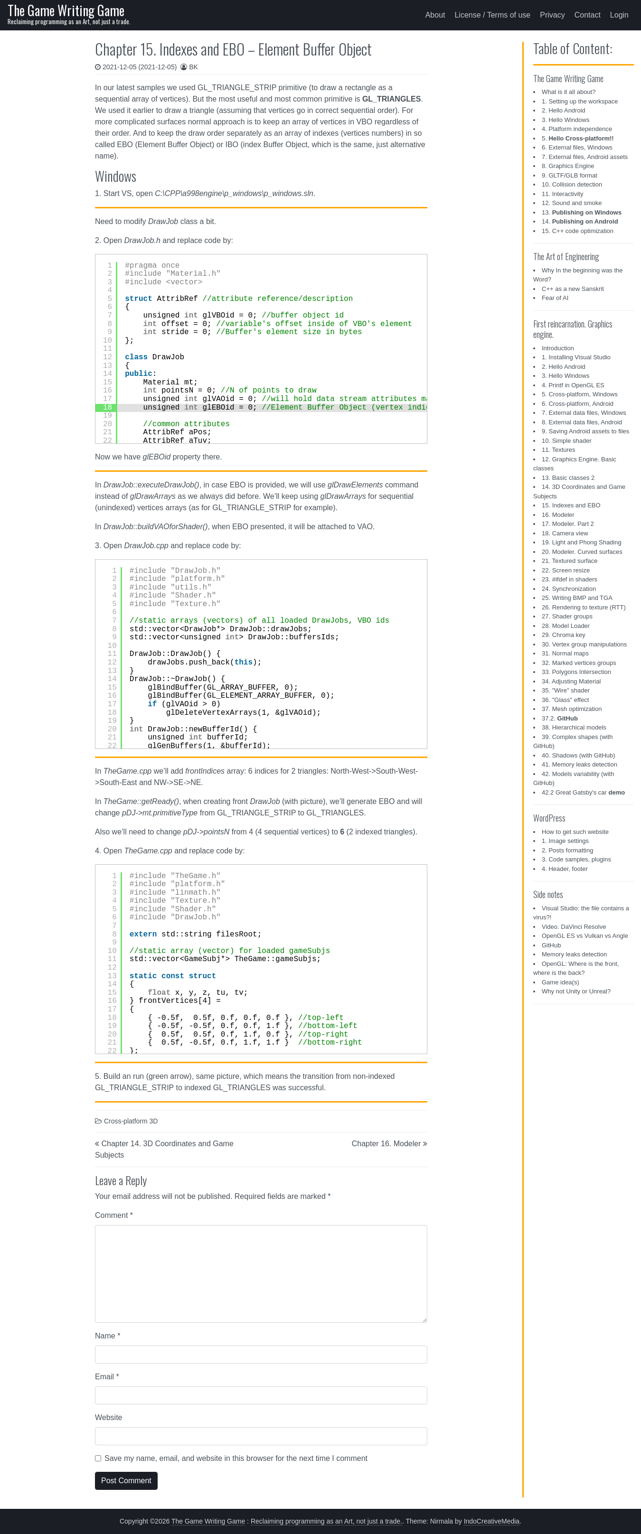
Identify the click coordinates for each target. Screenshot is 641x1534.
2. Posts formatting (567, 850)
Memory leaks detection (574, 954)
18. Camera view (565, 533)
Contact (588, 15)
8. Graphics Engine (568, 165)
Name (107, 1336)
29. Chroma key (563, 634)
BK (193, 67)
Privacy (552, 15)
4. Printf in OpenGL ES (573, 385)
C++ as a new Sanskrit (573, 288)
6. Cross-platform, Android (577, 403)
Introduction (558, 348)
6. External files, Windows (577, 147)
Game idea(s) (560, 982)
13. (582, 212)
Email (107, 1377)
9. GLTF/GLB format (569, 175)
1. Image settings (565, 840)
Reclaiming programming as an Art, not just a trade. (326, 1521)
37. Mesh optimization (572, 708)
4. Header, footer (565, 868)
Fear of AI (555, 297)
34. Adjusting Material (571, 681)
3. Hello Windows (565, 119)
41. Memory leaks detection (579, 764)
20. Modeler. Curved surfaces (582, 551)
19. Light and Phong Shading (582, 542)
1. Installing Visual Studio (576, 357)
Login (619, 15)
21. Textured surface (570, 560)
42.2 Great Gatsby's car (583, 792)
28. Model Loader (566, 625)
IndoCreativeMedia (492, 1521)
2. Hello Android (563, 110)
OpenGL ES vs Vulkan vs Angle (585, 935)
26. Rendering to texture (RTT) (584, 607)
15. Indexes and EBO (571, 505)
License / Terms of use (492, 15)
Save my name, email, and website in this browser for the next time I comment (236, 1458)
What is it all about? (568, 91)
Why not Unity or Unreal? (576, 991)
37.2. (560, 718)
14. (580, 221)
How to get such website (575, 831)
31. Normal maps (565, 653)
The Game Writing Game (66, 10)
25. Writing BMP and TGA (577, 597)
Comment (114, 1215)
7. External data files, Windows (584, 412)
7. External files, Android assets (585, 156)
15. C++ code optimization (577, 230)
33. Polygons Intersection (576, 671)
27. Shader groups (567, 616)
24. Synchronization (569, 588)
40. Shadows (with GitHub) (578, 755)
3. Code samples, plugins (576, 859)
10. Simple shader (567, 440)
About (435, 15)
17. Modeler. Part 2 (568, 523)
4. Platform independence (577, 128)
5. (578, 138)
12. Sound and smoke (572, 202)
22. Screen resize (566, 570)
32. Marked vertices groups (579, 662)
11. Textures (558, 449)
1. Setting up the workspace (580, 101)
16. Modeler (558, 514)
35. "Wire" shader (566, 690)
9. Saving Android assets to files (585, 431)
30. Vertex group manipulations (584, 644)
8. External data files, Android (582, 422)
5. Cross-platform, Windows (580, 394)
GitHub (551, 945)
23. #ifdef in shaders (569, 579)
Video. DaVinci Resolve (574, 926)
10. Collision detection (572, 184)
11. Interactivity (562, 193)
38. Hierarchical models (574, 727)
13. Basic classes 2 (568, 477)
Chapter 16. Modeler (386, 1144)
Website (109, 1417)
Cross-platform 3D (131, 1121)
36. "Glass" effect (565, 699)
